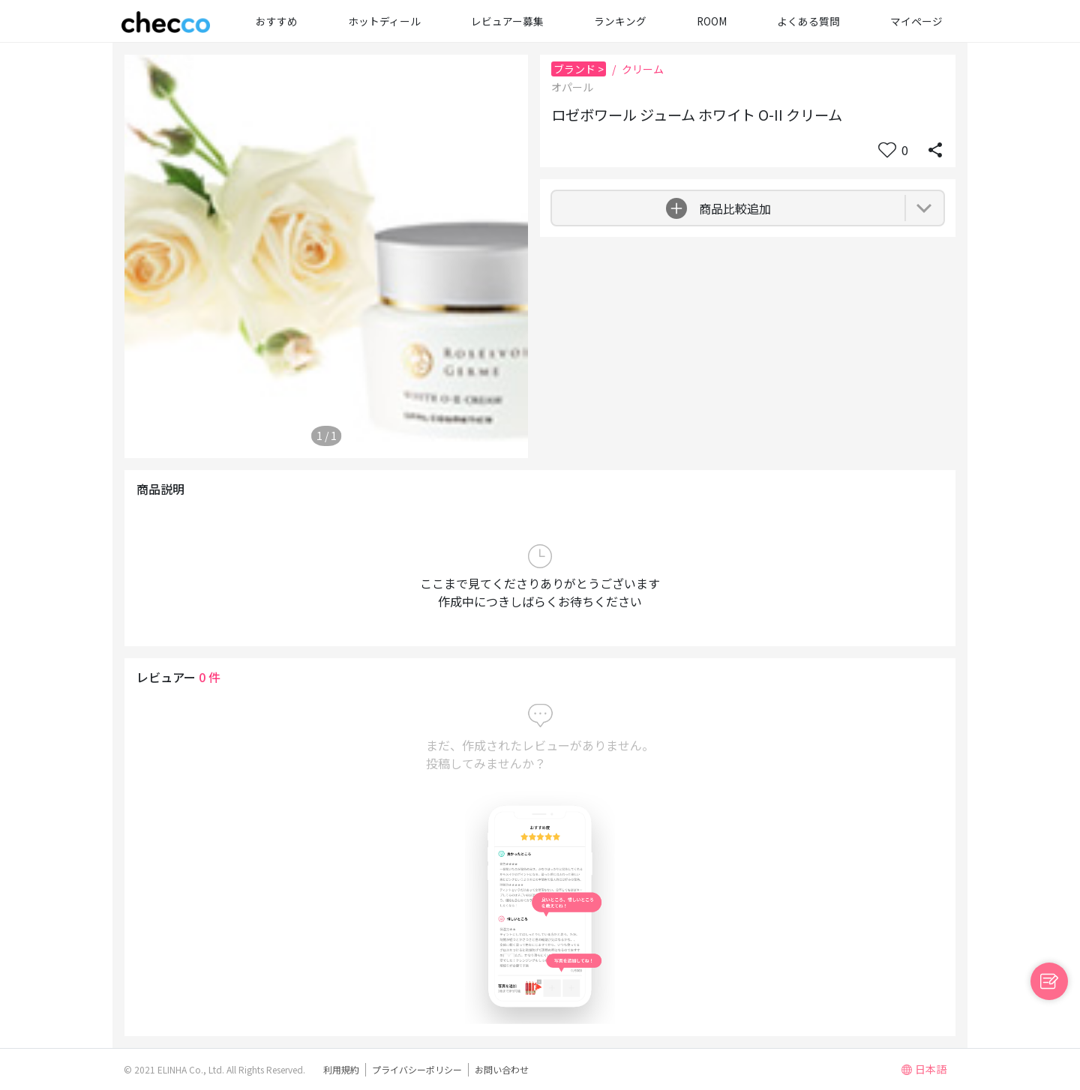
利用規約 (341, 1069)
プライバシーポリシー (417, 1069)
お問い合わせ (502, 1069)
